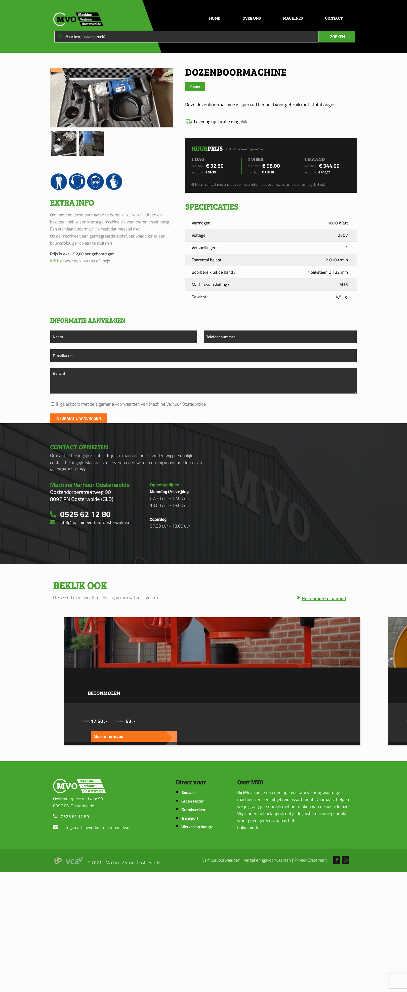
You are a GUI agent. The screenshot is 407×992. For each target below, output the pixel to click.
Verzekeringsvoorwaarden (267, 860)
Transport (189, 818)
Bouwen (188, 792)
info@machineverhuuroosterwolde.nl (96, 827)
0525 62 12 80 (75, 817)
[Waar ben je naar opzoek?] (186, 36)
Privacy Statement (310, 860)
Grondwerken (193, 809)
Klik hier (57, 261)
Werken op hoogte (197, 826)
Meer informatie (108, 736)
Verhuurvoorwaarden (221, 860)
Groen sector (192, 801)
